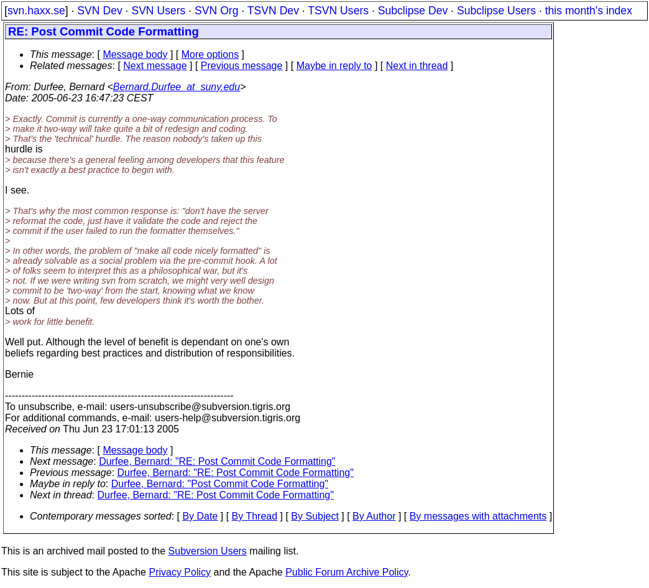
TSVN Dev (273, 10)
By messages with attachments (478, 516)
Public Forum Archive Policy (346, 572)
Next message (154, 65)
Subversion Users (207, 551)
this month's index (588, 10)
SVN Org (216, 10)
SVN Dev (99, 10)
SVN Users (158, 10)
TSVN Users (338, 10)
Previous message (242, 65)
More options (210, 54)
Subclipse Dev (413, 10)
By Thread (255, 516)
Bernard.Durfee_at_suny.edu (176, 87)
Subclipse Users (496, 10)
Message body (135, 54)
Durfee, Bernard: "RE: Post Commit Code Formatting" (217, 461)
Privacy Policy (180, 572)
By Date (200, 516)
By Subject (314, 516)
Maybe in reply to (334, 65)
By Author (373, 516)
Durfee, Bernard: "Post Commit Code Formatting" (219, 483)
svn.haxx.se (36, 10)
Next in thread (417, 65)
